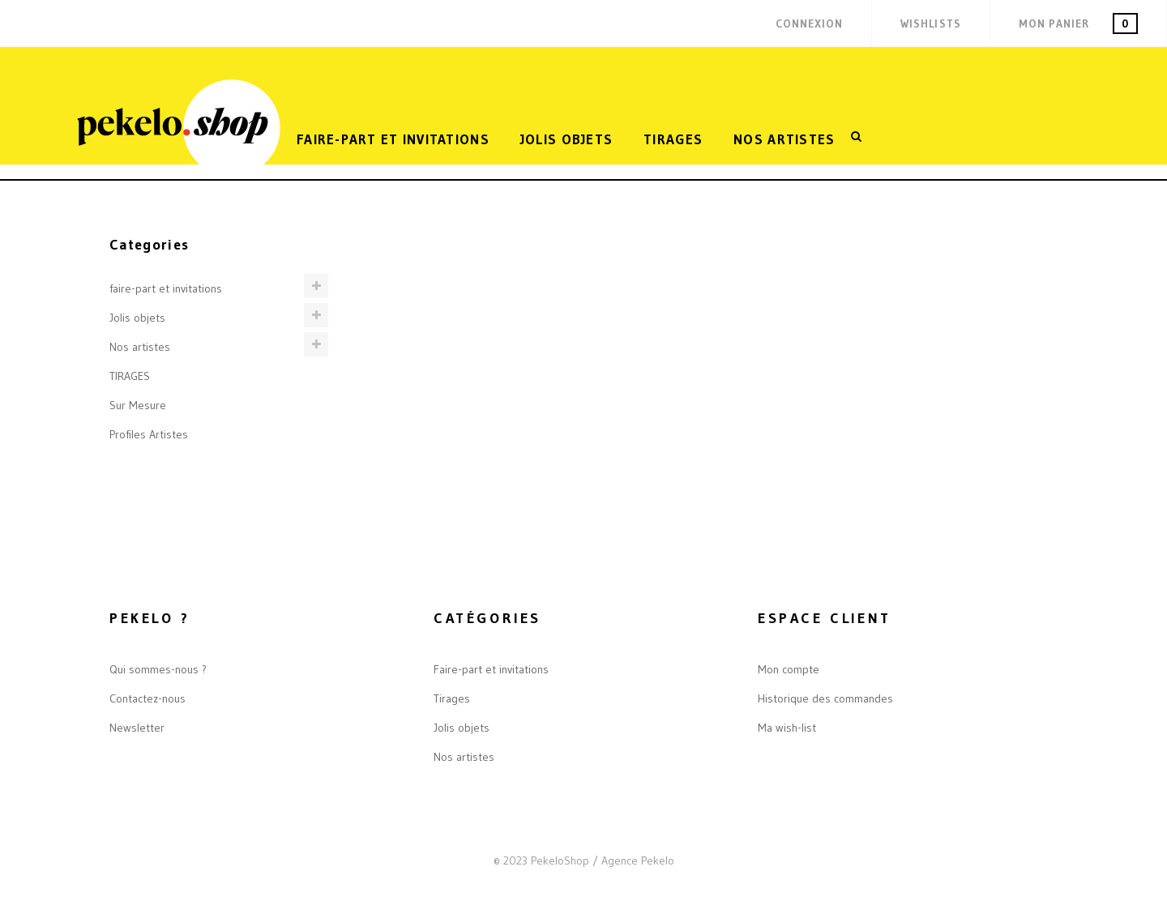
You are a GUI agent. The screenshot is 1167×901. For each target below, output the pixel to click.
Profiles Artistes (148, 434)
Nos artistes (784, 139)
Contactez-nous (147, 698)
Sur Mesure (137, 405)
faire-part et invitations (165, 288)
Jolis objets (566, 139)
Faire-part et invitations (491, 669)
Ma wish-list (787, 727)
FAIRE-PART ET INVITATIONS (393, 139)
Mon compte (788, 669)
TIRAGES (673, 139)
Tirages (452, 698)
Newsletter (137, 727)
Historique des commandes (825, 698)
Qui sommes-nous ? (158, 669)
